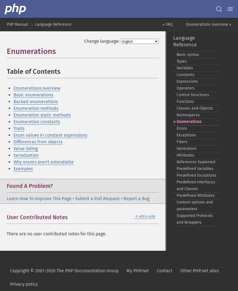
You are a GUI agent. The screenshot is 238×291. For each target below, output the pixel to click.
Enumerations (189, 121)
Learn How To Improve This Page (39, 198)
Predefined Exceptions (196, 175)
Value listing (25, 148)
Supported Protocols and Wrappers (195, 219)
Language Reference (53, 24)
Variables (185, 68)
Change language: (102, 41)
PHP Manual (17, 24)
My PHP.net (137, 270)
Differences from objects (38, 142)
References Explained (196, 162)
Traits (18, 128)
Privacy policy (24, 284)
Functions (185, 101)
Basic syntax (188, 54)
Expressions (187, 81)
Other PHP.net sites (199, 270)
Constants (186, 74)
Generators (187, 148)
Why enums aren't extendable (43, 162)
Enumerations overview (36, 88)
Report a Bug (136, 198)
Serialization (26, 155)
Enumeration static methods (42, 115)
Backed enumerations (35, 101)
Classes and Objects (195, 108)
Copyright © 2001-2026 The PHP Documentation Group (64, 270)
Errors (182, 128)
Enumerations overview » (208, 24)
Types (182, 61)
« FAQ (168, 24)
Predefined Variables (195, 168)
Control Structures (193, 95)
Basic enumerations (33, 95)
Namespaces (188, 115)
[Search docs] (219, 9)
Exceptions (186, 135)
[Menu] (230, 9)
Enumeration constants (36, 121)
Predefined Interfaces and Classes (196, 185)
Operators (186, 88)
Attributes (185, 155)
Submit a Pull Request (97, 198)
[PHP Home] (15, 9)
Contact (164, 270)
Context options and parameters (195, 205)
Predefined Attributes (196, 195)
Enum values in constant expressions (50, 135)
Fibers (182, 141)
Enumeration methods (35, 108)
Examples (23, 168)
